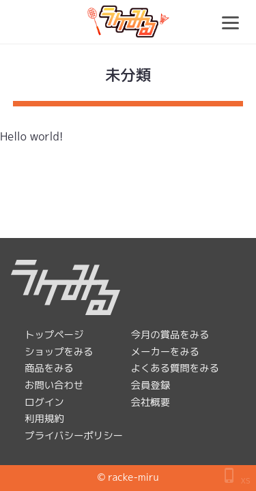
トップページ (54, 335)
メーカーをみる (165, 352)
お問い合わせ (54, 385)
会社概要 (151, 402)
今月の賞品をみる (170, 335)
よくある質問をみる (175, 368)
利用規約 (44, 419)
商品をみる (49, 368)
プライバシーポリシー (74, 436)
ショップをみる (59, 352)
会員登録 (151, 385)
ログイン (44, 402)
